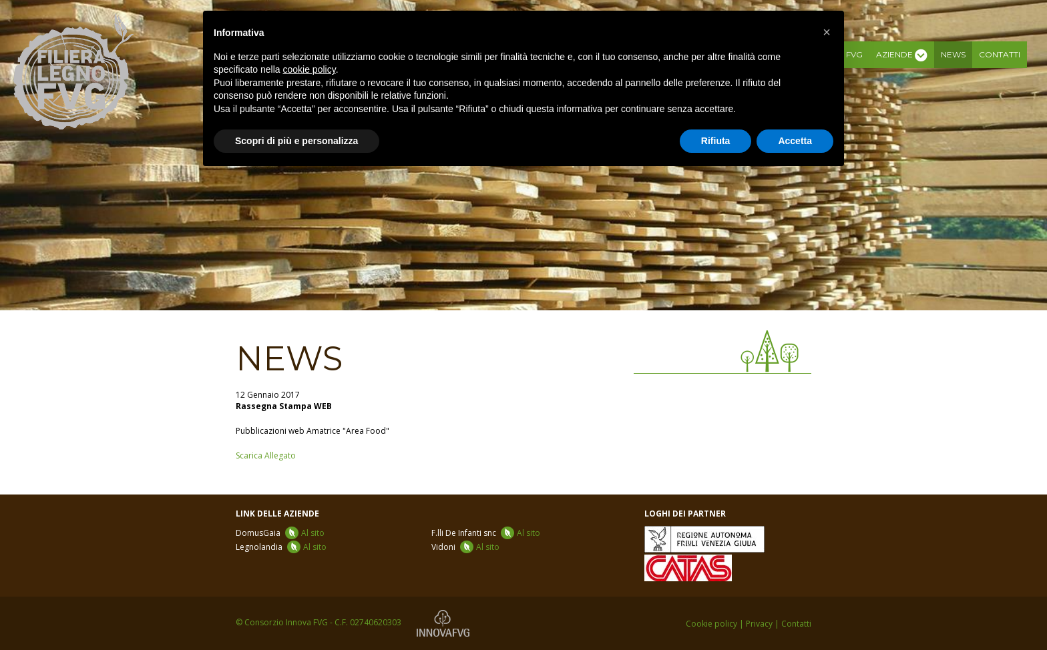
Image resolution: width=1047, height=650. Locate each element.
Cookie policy (711, 623)
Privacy (759, 623)
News (953, 54)
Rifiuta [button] (715, 140)
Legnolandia (281, 547)
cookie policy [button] (309, 69)
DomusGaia (280, 533)
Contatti (999, 54)
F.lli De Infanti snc (485, 533)
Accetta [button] (795, 140)
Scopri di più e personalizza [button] (296, 140)
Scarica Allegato (266, 455)
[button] (826, 32)
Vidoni (465, 547)
